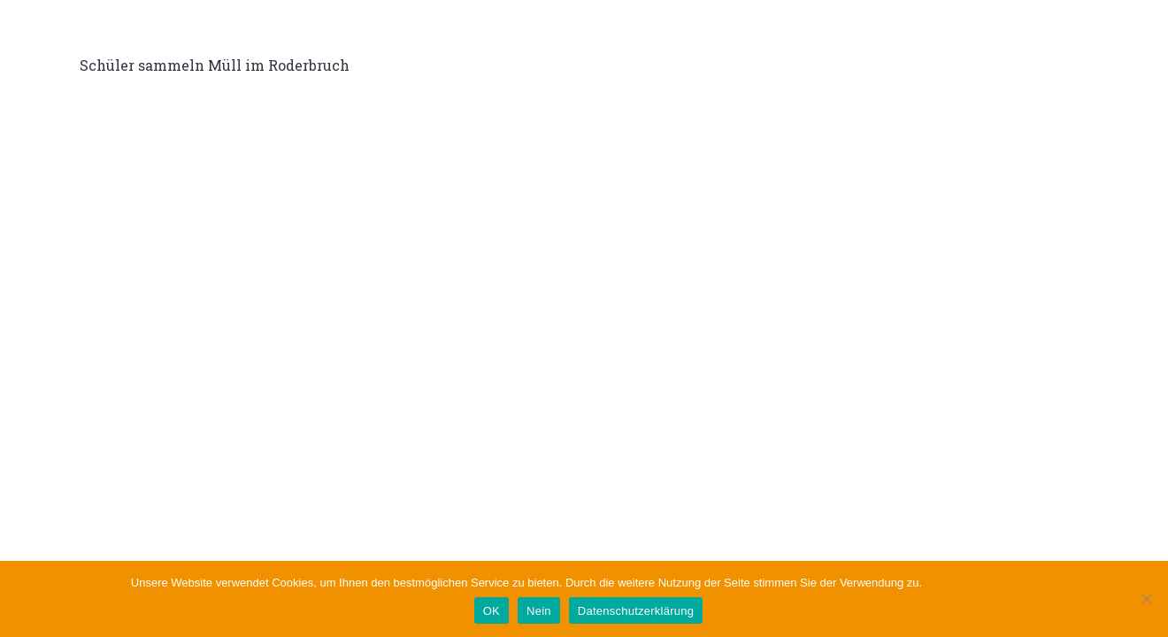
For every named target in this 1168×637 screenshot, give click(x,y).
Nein (538, 611)
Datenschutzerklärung (981, 582)
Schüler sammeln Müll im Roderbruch (215, 65)
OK (491, 611)
